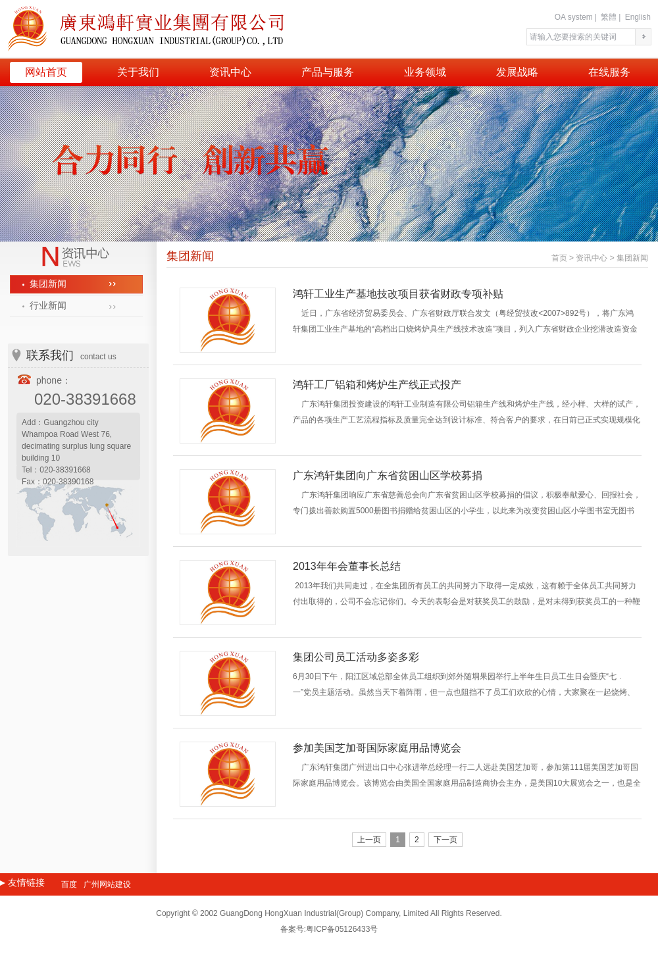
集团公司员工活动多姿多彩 (356, 657)
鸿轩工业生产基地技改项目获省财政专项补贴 (398, 293)
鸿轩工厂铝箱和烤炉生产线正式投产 (377, 384)
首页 (559, 258)
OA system (574, 17)
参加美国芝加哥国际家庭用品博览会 (377, 747)
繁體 (609, 17)
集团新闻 (48, 284)
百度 (69, 884)
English (638, 17)
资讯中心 (591, 258)
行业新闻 (48, 306)
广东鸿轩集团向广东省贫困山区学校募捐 (387, 475)
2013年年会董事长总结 (347, 566)
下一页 (445, 839)
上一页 (369, 839)
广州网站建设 (107, 884)
